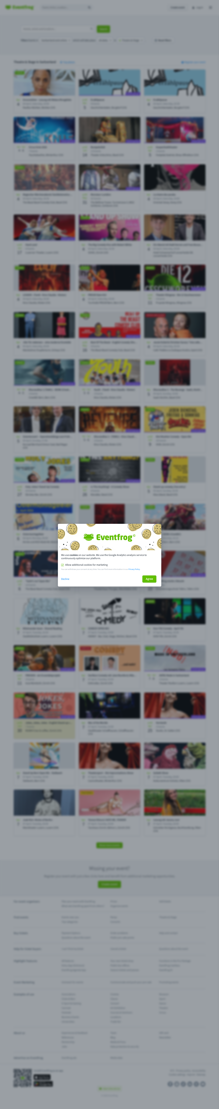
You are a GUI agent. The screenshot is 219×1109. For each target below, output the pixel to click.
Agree (149, 579)
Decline (65, 579)
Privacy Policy (134, 569)
